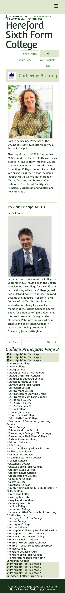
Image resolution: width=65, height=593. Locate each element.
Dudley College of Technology (25, 372)
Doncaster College (18, 363)
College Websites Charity (38, 586)
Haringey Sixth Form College (24, 518)
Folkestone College (19, 451)
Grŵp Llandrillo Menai (21, 500)
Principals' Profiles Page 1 (24, 354)
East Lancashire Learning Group (26, 393)
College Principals (39, 16)
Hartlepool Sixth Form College (26, 533)
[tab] (30, 53)
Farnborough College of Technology (29, 433)
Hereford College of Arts (22, 551)
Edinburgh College (18, 412)
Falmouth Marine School (22, 430)
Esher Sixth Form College (22, 418)
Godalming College (19, 478)
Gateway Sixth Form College (24, 466)
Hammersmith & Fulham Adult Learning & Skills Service (31, 514)
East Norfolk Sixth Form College (27, 396)
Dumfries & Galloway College (25, 378)
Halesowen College (19, 509)
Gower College (16, 481)
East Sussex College (19, 406)
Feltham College (17, 442)
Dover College (16, 366)
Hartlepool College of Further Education (32, 530)
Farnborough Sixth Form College (27, 436)
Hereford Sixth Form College (24, 554)
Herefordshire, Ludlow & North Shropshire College (26, 559)
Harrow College (17, 527)
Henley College (16, 548)
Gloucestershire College (22, 475)
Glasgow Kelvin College (21, 472)
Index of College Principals (24, 576)
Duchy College (16, 369)
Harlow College (16, 521)
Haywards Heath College (22, 539)
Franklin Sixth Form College (24, 457)
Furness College (17, 460)
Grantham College (18, 484)
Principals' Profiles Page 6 (24, 569)
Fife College (14, 445)
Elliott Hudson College (21, 415)
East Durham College (20, 390)
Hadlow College (17, 506)
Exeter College (16, 427)
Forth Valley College (20, 454)
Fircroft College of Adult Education (28, 448)
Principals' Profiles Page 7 (24, 572)
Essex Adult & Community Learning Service (28, 423)
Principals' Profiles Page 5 (24, 566)
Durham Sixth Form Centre (23, 384)
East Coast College (18, 387)
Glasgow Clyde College (21, 469)
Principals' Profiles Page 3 (24, 360)
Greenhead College (19, 494)
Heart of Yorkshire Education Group (29, 545)
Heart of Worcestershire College (27, 542)
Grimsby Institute (18, 497)
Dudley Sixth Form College (23, 375)
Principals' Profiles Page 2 (24, 357)
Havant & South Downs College (26, 536)
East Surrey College (19, 402)
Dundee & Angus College (22, 381)
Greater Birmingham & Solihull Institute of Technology (32, 489)
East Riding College (19, 399)
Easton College (16, 409)
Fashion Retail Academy (22, 439)
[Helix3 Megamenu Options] (56, 6)
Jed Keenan (49, 589)
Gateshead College (19, 463)
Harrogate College (18, 524)
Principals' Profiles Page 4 (24, 563)
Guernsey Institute (19, 503)
